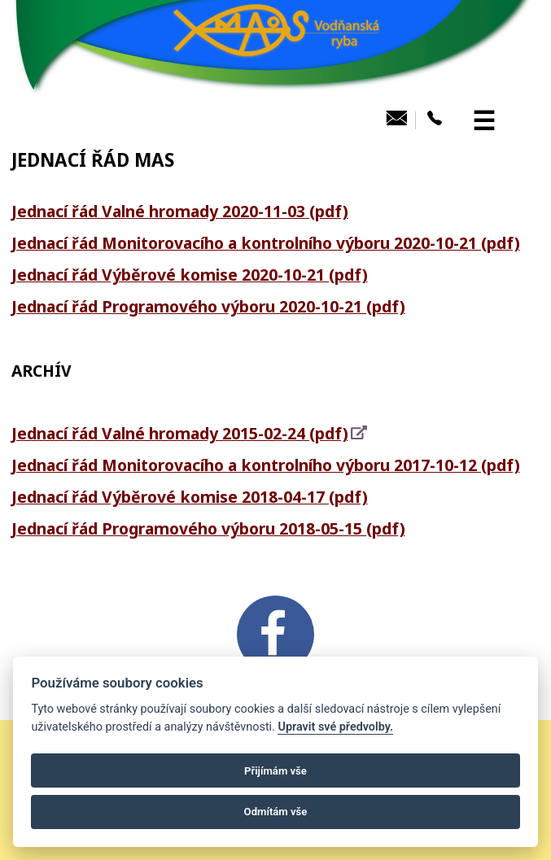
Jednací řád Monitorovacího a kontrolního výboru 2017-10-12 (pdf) (265, 465)
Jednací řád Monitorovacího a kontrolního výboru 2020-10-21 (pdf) (265, 243)
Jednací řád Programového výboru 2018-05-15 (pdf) (208, 528)
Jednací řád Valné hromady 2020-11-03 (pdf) (179, 211)
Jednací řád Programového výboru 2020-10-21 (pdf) (208, 306)
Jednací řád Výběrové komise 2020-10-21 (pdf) (189, 275)
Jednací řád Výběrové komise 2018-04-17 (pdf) (189, 497)
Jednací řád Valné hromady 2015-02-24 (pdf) (179, 433)
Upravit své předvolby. (335, 727)
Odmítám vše (276, 811)
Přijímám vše (275, 771)
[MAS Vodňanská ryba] (275, 94)
